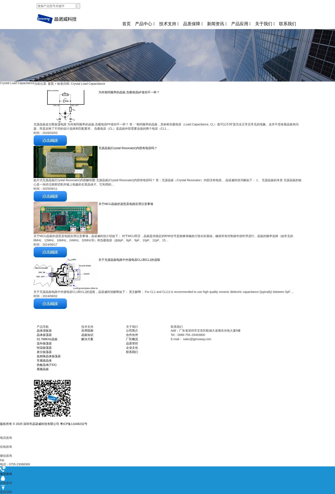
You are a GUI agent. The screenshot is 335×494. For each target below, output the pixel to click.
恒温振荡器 (44, 347)
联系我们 (287, 23)
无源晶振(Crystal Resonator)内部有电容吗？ (127, 148)
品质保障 (193, 23)
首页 (126, 23)
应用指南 (87, 330)
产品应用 (241, 23)
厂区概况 (132, 339)
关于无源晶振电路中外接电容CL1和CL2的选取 (129, 259)
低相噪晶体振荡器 (49, 356)
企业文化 (132, 347)
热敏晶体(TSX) (47, 364)
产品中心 (145, 23)
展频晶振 (43, 369)
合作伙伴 (132, 335)
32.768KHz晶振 (47, 339)
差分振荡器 (44, 352)
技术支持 (169, 23)
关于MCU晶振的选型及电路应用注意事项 (125, 204)
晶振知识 (87, 335)
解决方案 (87, 339)
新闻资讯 (217, 23)
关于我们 (265, 23)
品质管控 (132, 343)
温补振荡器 (44, 343)
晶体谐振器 (44, 330)
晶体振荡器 (44, 335)
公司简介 (132, 330)
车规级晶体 (44, 360)
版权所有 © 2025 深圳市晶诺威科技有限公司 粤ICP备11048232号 (43, 424)
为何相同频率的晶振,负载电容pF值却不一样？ (129, 92)
